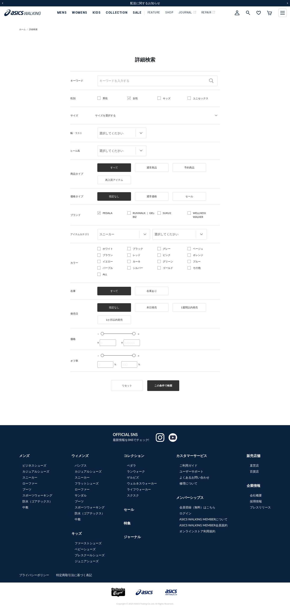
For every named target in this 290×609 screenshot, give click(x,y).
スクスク (133, 495)
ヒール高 (75, 150)
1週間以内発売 (189, 307)
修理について (188, 483)
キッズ (167, 98)
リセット (127, 385)
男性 (105, 98)
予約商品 (189, 167)
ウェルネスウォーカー (142, 483)
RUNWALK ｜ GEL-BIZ (144, 214)
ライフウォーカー (139, 489)
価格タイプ (76, 196)
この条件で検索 (163, 385)
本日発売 (152, 307)
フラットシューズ (87, 483)
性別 (73, 98)
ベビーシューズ (85, 549)
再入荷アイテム (114, 180)
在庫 (73, 291)
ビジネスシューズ (34, 465)
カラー (74, 262)
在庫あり (152, 291)
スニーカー (29, 477)
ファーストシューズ (88, 543)
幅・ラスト (76, 133)
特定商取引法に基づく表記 (74, 575)
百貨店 (254, 471)
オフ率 (74, 360)
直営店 (254, 465)
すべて (114, 167)
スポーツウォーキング (37, 495)
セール (189, 196)
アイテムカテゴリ (79, 234)
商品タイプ (76, 173)
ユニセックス (200, 98)
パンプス (81, 465)
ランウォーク (136, 471)
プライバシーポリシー (34, 575)
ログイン (185, 513)
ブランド (75, 215)
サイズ (74, 115)
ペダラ (131, 465)
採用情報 (256, 501)
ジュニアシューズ (87, 561)
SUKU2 (167, 213)
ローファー (29, 483)
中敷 (25, 507)
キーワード (76, 80)
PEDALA (107, 213)
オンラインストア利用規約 (197, 531)
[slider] (102, 333)
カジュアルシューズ (35, 471)
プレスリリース (260, 507)
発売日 (74, 313)
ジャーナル (132, 537)
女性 (135, 98)
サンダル (81, 495)
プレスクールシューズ (90, 555)
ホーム (22, 29)
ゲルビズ (133, 477)
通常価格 (152, 196)
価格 (73, 339)
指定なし (114, 196)
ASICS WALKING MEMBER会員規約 (203, 525)
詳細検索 (33, 29)
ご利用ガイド (188, 465)
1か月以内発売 (114, 319)
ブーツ (26, 489)
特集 (127, 523)
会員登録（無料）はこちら (197, 507)
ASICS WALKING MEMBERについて (203, 519)
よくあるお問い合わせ (194, 477)
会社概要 (256, 495)
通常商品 (152, 167)
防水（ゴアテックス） (37, 501)
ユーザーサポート (191, 471)
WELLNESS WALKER (199, 214)
